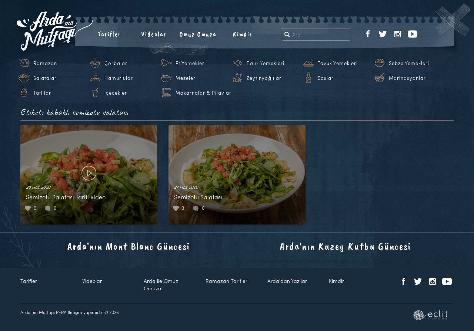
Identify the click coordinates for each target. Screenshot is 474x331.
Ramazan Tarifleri (227, 280)
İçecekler (115, 92)
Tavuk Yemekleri (338, 63)
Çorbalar (115, 63)
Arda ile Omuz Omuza (161, 284)
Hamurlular (118, 78)
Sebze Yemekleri (409, 63)
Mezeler (186, 78)
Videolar (154, 34)
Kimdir (243, 34)
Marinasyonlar (407, 78)
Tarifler (109, 34)
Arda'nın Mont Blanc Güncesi (128, 246)
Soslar (326, 78)
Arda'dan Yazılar (287, 280)
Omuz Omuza (198, 34)
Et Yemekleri (191, 63)
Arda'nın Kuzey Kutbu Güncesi (345, 246)
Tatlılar (42, 92)
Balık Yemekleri (265, 63)
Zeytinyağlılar (264, 78)
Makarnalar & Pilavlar (203, 92)
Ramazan (45, 63)
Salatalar (45, 78)
